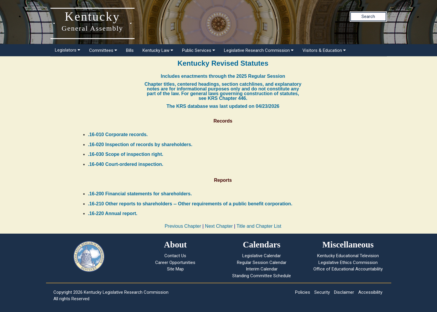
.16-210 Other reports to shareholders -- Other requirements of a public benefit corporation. (190, 203)
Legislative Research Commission (259, 50)
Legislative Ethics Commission (348, 262)
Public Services (198, 50)
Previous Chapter (183, 226)
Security (322, 292)
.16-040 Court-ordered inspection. (125, 164)
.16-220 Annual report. (112, 213)
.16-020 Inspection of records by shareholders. (140, 144)
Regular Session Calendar (262, 262)
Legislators (67, 50)
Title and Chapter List (259, 226)
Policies (302, 292)
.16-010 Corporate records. (118, 134)
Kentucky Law (158, 50)
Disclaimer (344, 292)
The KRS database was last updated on (222, 106)
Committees (103, 50)
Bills (130, 50)
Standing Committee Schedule (261, 275)
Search (368, 16)
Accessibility (370, 292)
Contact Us (175, 255)
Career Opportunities (175, 262)
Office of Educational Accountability (348, 269)
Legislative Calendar (261, 255)
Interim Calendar (262, 269)
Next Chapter (219, 226)
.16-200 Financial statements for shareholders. (140, 193)
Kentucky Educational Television (348, 255)
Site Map (175, 269)
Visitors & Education (324, 50)
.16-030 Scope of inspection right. (125, 154)
